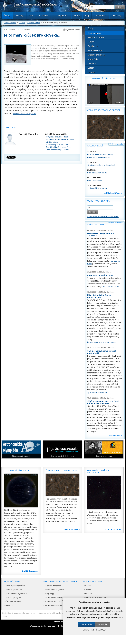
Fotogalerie (61, 15)
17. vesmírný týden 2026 (16, 470)
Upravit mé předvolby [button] (94, 629)
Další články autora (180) (55, 134)
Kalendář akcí (95, 145)
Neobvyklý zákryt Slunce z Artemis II (100, 234)
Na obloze (43, 15)
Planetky (88, 593)
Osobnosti (92, 63)
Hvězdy (91, 41)
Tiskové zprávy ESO (13, 597)
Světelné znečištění (96, 54)
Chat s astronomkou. (110, 286)
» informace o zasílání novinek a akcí (103, 216)
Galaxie (87, 589)
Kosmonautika (33, 22)
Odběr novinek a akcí (98, 200)
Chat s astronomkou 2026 (100, 275)
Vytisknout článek (73, 30)
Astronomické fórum (53, 605)
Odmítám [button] (103, 624)
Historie (91, 72)
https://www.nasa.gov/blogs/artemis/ (103, 342)
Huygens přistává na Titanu (57, 137)
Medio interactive (49, 626)
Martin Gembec (107, 230)
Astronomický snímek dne (101, 78)
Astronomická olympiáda (16, 593)
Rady (87, 15)
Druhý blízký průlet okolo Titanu (59, 147)
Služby (77, 15)
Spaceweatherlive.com (97, 392)
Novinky (19, 15)
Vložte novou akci (116, 144)
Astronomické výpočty (54, 589)
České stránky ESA (13, 601)
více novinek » (115, 435)
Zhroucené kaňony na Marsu (57, 150)
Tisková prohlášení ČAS (15, 585)
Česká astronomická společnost (21, 613)
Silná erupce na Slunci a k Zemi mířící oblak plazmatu (103, 402)
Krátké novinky (95, 224)
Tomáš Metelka (24, 29)
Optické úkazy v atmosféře (95, 597)
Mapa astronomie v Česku (56, 601)
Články (7, 15)
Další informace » (30, 571)
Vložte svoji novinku (115, 223)
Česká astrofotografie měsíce (103, 110)
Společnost (100, 15)
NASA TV (9, 605)
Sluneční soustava (96, 37)
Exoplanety (93, 46)
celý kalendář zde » (113, 193)
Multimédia (93, 59)
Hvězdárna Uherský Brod (24, 113)
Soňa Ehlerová (106, 272)
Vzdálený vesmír (95, 50)
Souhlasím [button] (86, 624)
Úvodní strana (10, 22)
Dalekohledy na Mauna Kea (57, 144)
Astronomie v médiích (54, 597)
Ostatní (91, 67)
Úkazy (90, 28)
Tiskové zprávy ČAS (13, 589)
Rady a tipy (49, 593)
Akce (30, 15)
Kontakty (117, 15)
